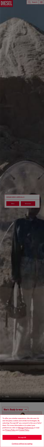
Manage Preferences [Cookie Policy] (26, 428)
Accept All (22, 437)
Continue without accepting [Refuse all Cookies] (22, 444)
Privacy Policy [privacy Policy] (10, 430)
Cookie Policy (24, 430)
